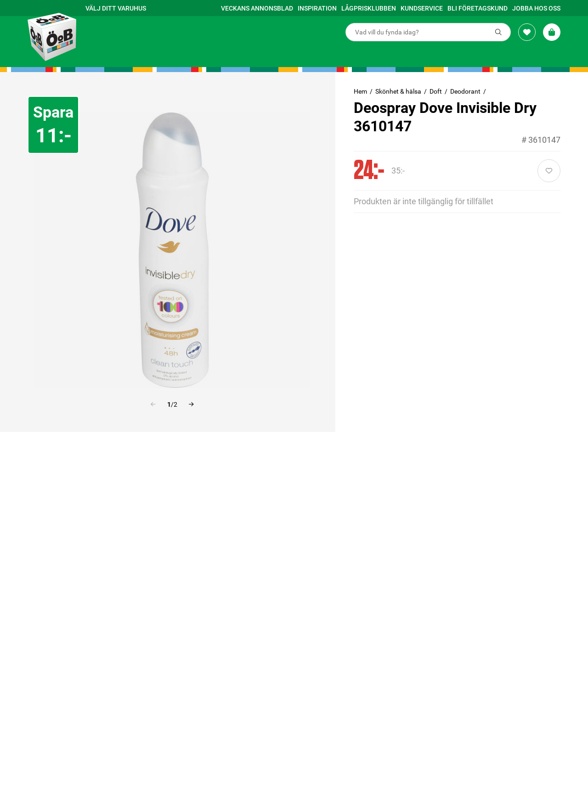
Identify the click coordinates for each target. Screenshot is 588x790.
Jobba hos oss (536, 8)
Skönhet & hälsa (398, 91)
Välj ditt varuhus (115, 8)
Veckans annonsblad (257, 8)
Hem (360, 91)
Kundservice (422, 8)
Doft (436, 91)
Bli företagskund (477, 8)
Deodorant (465, 91)
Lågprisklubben (368, 8)
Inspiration (317, 8)
